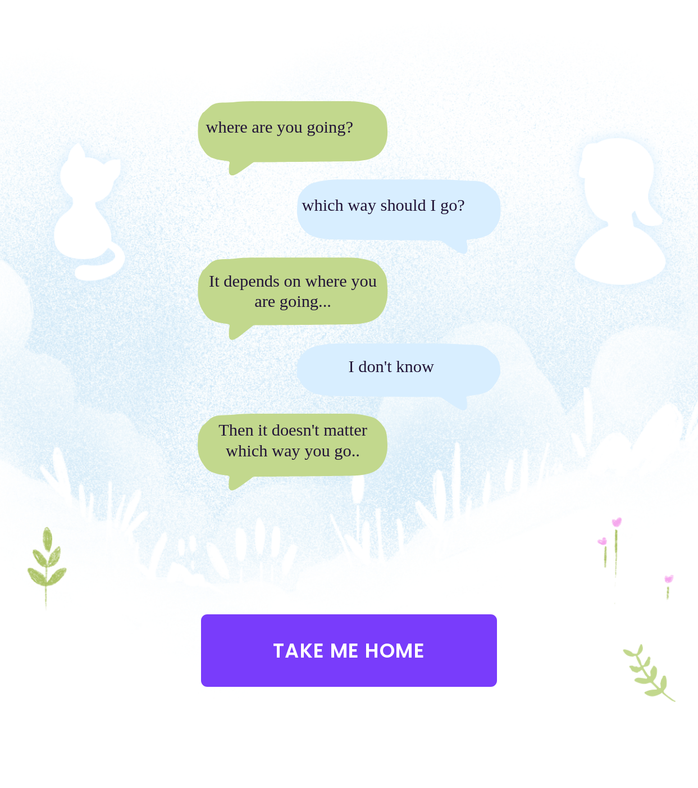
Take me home (349, 650)
